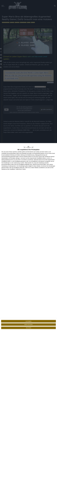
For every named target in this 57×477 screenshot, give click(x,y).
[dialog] (28, 310)
